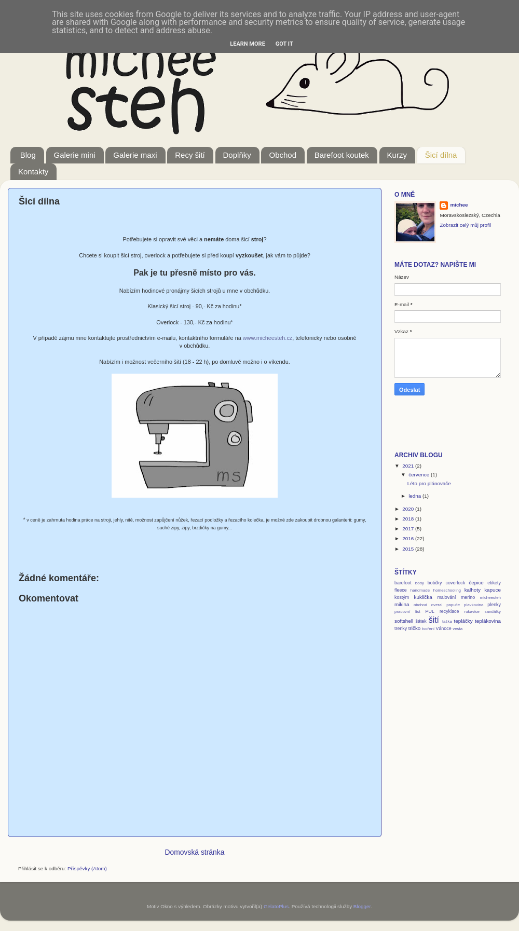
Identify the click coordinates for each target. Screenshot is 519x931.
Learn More (247, 43)
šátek (420, 621)
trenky (400, 628)
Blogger (362, 906)
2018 (408, 519)
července (419, 474)
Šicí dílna (441, 154)
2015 (408, 549)
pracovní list (407, 611)
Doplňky (237, 154)
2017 (408, 528)
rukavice (472, 611)
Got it (284, 43)
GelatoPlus (276, 906)
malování (446, 597)
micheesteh (490, 597)
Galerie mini (74, 154)
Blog (28, 154)
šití (434, 619)
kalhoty (473, 590)
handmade (420, 590)
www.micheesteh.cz (268, 338)
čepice (476, 582)
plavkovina (473, 605)
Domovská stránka (195, 852)
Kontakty (33, 171)
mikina (401, 604)
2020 (408, 509)
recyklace (449, 611)
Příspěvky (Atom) (87, 868)
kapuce (492, 590)
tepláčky (463, 621)
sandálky (493, 611)
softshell (403, 621)
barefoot (403, 582)
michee (459, 205)
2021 (408, 466)
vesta (457, 628)
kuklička (423, 597)
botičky (435, 582)
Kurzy (397, 154)
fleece (400, 590)
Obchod (282, 154)
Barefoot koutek (342, 154)
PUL (430, 611)
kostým (401, 597)
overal (437, 605)
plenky (494, 604)
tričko (414, 628)
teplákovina (488, 621)
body (419, 583)
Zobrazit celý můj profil (465, 225)
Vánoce (443, 628)
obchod (420, 605)
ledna (415, 496)
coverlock (456, 582)
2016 (408, 538)
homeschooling (447, 590)
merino (468, 597)
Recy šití (190, 154)
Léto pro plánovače (429, 483)
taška (447, 621)
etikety (494, 582)
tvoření (428, 628)
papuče (453, 605)
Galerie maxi (135, 154)
